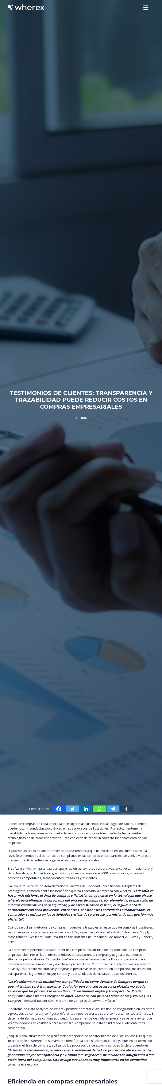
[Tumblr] (126, 808)
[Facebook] (59, 808)
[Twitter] (72, 808)
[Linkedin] (86, 808)
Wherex (30, 868)
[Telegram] (113, 808)
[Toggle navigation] (146, 7)
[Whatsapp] (99, 808)
